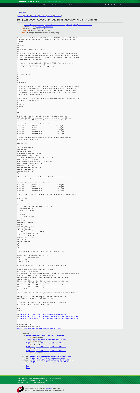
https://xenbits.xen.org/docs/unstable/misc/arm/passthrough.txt (44, 314)
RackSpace (48, 388)
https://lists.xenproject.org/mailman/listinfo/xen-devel (39, 328)
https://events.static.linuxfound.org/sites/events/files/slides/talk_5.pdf (49, 316)
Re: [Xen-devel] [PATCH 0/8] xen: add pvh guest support (47, 358)
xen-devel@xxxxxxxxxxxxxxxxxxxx (55, 25)
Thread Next (42, 16)
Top (19, 12)
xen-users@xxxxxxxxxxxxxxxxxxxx (34, 25)
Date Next (27, 16)
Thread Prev (34, 16)
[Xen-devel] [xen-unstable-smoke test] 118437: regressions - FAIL (50, 356)
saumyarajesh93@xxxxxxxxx (44, 27)
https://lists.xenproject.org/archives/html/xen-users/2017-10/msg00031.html (49, 318)
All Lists (23, 12)
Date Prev (20, 16)
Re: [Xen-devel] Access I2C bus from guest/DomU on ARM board (46, 339)
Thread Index (57, 16)
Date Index (50, 16)
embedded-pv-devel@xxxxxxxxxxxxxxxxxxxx (79, 25)
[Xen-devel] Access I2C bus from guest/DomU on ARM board (45, 335)
